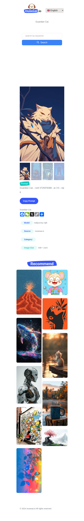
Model (27, 223)
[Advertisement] (42, 66)
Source (27, 231)
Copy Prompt (29, 201)
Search (42, 42)
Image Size (29, 248)
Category (28, 239)
